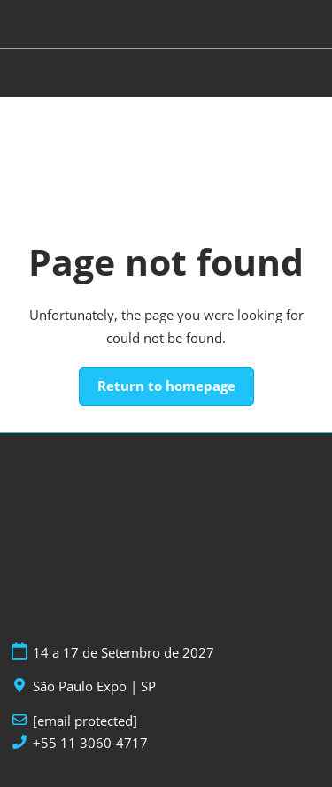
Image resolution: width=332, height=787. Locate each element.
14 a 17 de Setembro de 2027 (123, 652)
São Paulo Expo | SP (94, 686)
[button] (166, 386)
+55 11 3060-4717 (90, 743)
